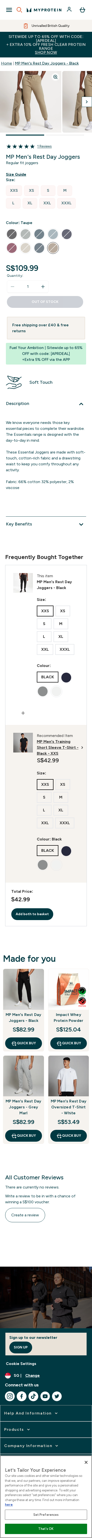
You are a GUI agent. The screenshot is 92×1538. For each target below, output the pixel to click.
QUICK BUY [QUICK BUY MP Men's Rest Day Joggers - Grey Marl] (23, 1136)
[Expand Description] (46, 404)
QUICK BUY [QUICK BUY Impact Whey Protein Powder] (68, 1043)
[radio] (14, 190)
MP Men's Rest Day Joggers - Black (47, 63)
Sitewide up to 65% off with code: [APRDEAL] (46, 44)
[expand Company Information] (31, 1446)
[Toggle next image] (87, 102)
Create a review (25, 1215)
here (9, 1504)
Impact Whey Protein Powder (68, 1017)
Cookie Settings (21, 1363)
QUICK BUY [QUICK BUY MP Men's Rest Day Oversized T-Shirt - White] (68, 1136)
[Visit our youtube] (45, 1396)
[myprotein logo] (44, 10)
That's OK (45, 1529)
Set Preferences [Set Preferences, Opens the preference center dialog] (46, 1515)
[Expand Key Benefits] (46, 524)
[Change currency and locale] (46, 1376)
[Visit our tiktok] (33, 1396)
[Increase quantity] (43, 287)
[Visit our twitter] (57, 1396)
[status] (28, 287)
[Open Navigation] (9, 10)
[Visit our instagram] (10, 1396)
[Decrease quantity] (12, 287)
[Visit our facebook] (21, 1396)
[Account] (69, 9)
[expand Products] (17, 1429)
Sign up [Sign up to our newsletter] (21, 1347)
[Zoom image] (55, 77)
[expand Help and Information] (31, 1413)
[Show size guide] (17, 174)
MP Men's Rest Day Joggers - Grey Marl (23, 1107)
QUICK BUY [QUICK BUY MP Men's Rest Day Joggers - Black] (23, 1043)
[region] (46, 1496)
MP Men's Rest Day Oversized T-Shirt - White (68, 1107)
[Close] (86, 1462)
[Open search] (19, 9)
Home (6, 63)
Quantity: (15, 276)
